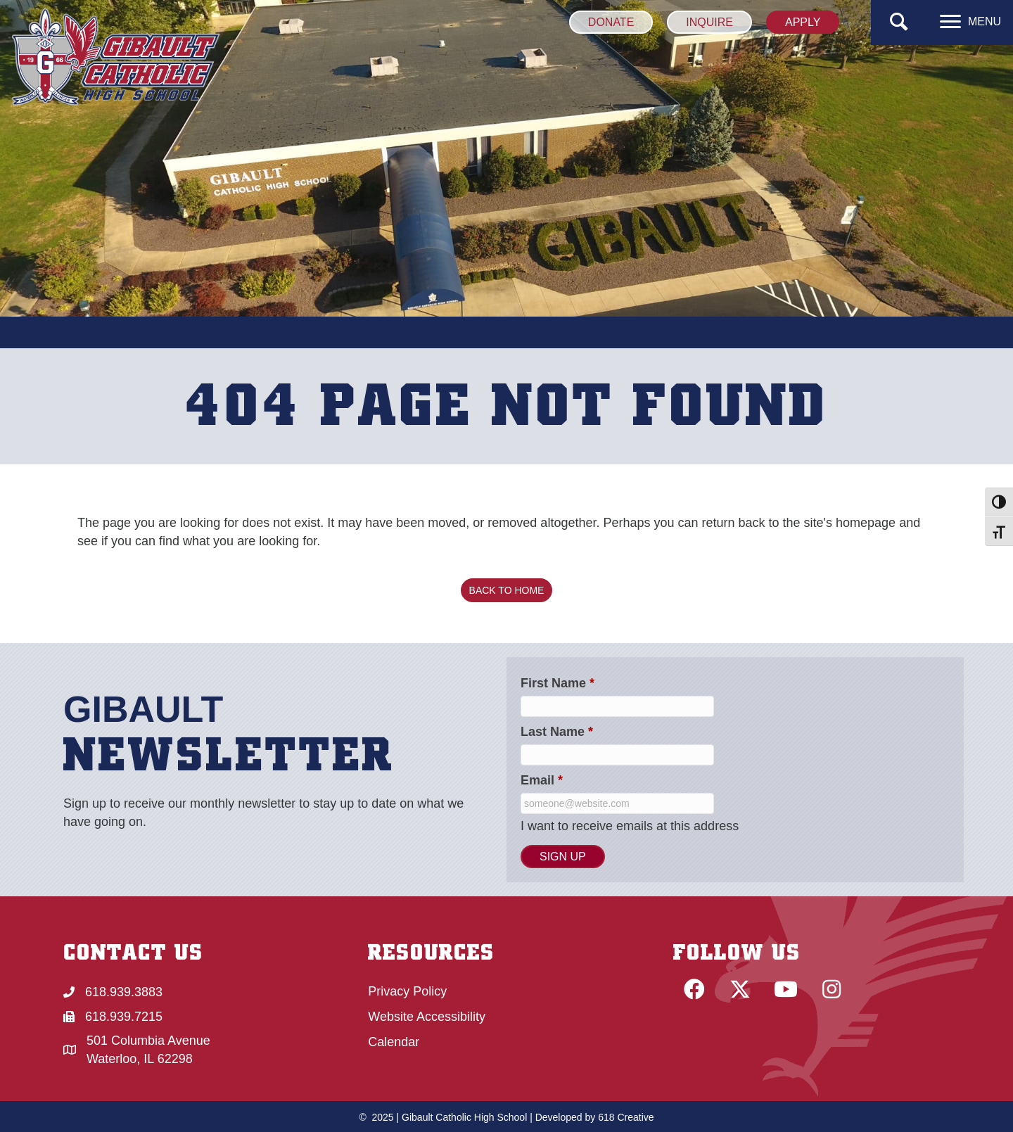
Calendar (393, 1042)
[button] (899, 22)
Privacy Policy (407, 991)
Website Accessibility (426, 1017)
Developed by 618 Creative (594, 1117)
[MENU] (970, 22)
